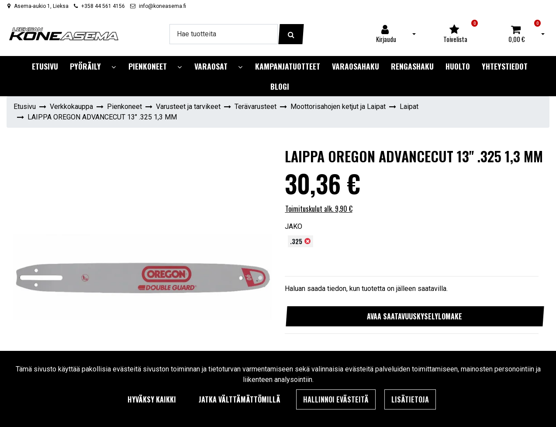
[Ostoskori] (516, 34)
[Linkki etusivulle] (63, 34)
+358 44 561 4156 (103, 6)
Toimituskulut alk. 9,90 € (318, 208)
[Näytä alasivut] (113, 67)
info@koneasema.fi (162, 6)
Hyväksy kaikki (152, 399)
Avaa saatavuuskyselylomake (414, 316)
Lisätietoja (410, 399)
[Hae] (223, 34)
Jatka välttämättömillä (239, 399)
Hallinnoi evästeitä (336, 399)
